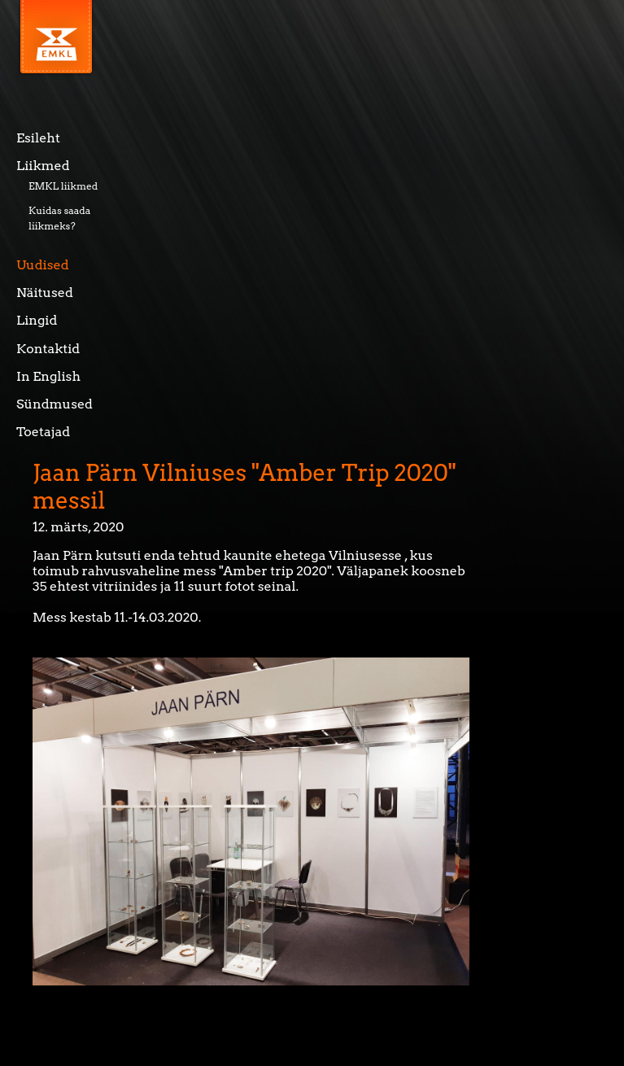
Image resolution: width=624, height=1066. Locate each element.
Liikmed (43, 165)
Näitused (44, 292)
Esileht (38, 138)
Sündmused (54, 404)
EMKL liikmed (63, 186)
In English (48, 376)
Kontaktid (48, 348)
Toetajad (43, 431)
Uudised (42, 265)
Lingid (36, 320)
